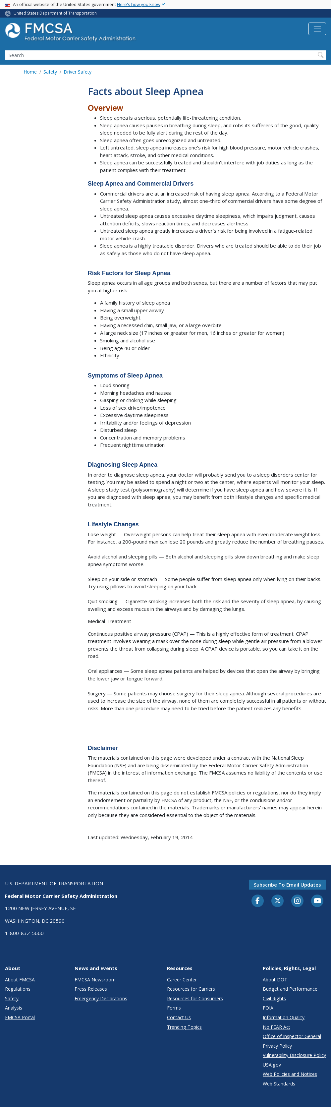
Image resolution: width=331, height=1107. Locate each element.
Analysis (13, 1008)
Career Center (182, 979)
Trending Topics (184, 1027)
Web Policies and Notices (290, 1074)
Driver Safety (77, 72)
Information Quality (283, 1017)
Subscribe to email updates (287, 884)
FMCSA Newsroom (95, 979)
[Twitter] (277, 901)
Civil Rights (274, 998)
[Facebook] (257, 901)
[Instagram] (297, 901)
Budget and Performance (290, 989)
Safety (50, 72)
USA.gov (272, 1065)
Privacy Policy (277, 1046)
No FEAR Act (276, 1027)
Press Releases (91, 989)
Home (30, 72)
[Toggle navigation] (317, 29)
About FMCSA (20, 979)
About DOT (275, 979)
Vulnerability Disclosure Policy (294, 1055)
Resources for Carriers (191, 989)
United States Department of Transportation (55, 13)
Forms (174, 1008)
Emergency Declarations (101, 998)
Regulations (17, 989)
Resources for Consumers (195, 998)
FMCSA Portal (20, 1017)
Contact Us (179, 1017)
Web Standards (279, 1083)
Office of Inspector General (292, 1036)
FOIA (268, 1008)
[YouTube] (317, 901)
